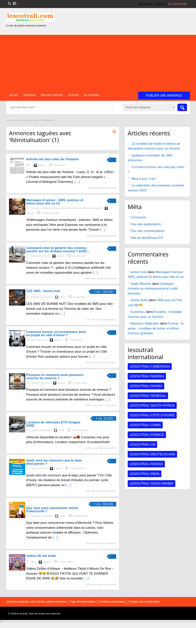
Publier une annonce (164, 95)
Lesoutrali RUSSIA (146, 464)
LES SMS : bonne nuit (43, 291)
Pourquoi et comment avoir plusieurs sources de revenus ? (55, 376)
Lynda (62, 297)
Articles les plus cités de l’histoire (52, 159)
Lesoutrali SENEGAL (148, 396)
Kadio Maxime (141, 284)
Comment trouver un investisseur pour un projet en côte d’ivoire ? (56, 333)
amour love (139, 272)
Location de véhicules (41, 430)
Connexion (138, 217)
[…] (77, 182)
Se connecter (177, 4)
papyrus (42, 165)
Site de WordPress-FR (147, 238)
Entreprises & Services (41, 297)
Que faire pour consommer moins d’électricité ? (52, 509)
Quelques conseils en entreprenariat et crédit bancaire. (153, 288)
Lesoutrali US (142, 444)
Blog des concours (52, 94)
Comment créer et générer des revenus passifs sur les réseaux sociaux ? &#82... (57, 249)
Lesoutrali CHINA (145, 425)
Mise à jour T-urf (143, 179)
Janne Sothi (139, 300)
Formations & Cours (40, 256)
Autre (33, 562)
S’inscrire (73, 94)
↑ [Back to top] (1, 621)
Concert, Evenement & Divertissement (49, 208)
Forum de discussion (41, 383)
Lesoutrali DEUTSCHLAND (152, 454)
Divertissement (75, 208)
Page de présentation (82, 601)
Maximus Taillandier (145, 323)
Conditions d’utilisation (112, 601)
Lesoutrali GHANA (146, 386)
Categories (29, 94)
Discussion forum (39, 340)
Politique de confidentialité (144, 601)
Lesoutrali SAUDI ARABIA (151, 483)
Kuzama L (138, 312)
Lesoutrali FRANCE (147, 435)
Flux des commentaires (147, 231)
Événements (89, 208)
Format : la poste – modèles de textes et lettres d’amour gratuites (156, 328)
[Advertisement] (98, 61)
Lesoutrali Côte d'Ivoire (152, 415)
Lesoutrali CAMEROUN (150, 366)
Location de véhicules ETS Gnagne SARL (53, 424)
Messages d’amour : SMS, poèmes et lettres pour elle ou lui (54, 201)
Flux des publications (146, 224)
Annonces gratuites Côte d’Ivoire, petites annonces (36, 601)
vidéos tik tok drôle (41, 556)
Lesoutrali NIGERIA (147, 376)
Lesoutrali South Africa (152, 405)
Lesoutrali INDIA (144, 474)
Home (10, 120)
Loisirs (99, 208)
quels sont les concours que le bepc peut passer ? (54, 462)
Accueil (13, 94)
